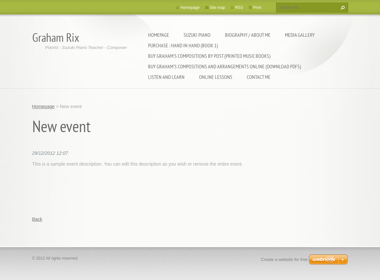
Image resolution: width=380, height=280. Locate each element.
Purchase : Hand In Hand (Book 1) (183, 45)
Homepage (158, 35)
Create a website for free (284, 259)
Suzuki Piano (197, 35)
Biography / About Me (247, 35)
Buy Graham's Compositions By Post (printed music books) (209, 56)
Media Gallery (300, 35)
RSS (239, 7)
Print (257, 7)
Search (342, 7)
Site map (217, 7)
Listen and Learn (166, 77)
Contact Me (258, 77)
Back (37, 219)
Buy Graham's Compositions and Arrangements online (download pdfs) (224, 66)
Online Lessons (215, 77)
